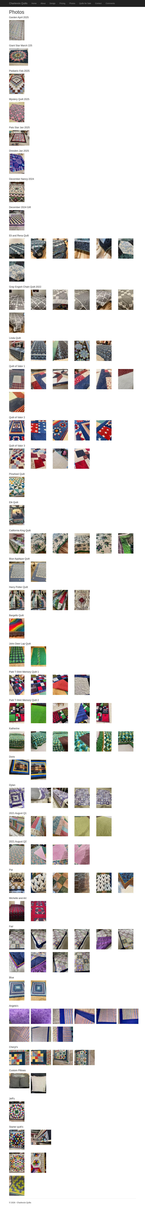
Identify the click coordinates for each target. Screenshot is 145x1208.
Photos (72, 3)
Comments (110, 3)
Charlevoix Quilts (18, 3)
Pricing (62, 3)
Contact (98, 3)
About (43, 3)
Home (34, 3)
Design (53, 3)
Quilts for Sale (85, 3)
